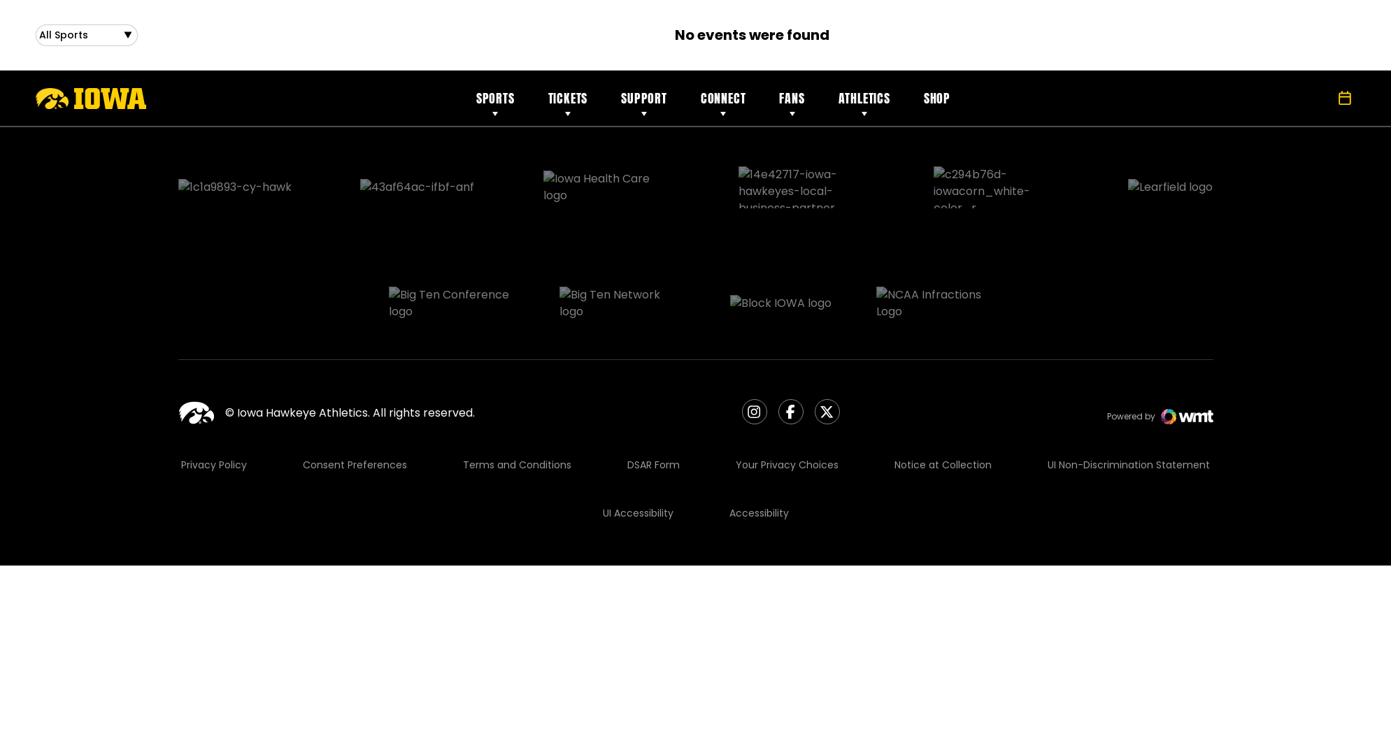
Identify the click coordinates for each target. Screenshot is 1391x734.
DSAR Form (653, 396)
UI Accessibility (638, 445)
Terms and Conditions (517, 396)
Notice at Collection (943, 396)
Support (644, 103)
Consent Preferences (355, 396)
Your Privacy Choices (787, 396)
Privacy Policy (214, 396)
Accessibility (759, 445)
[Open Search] (1314, 104)
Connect (723, 103)
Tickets (568, 103)
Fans (791, 103)
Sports (495, 103)
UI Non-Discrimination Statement (1129, 396)
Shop (937, 103)
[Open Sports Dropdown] (87, 38)
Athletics (864, 103)
